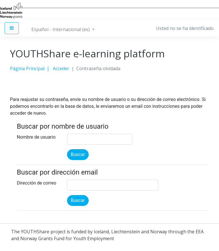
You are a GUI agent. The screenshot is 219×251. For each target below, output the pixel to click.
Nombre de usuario (36, 137)
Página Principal (27, 68)
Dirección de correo (36, 183)
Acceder (61, 68)
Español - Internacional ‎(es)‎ (61, 29)
